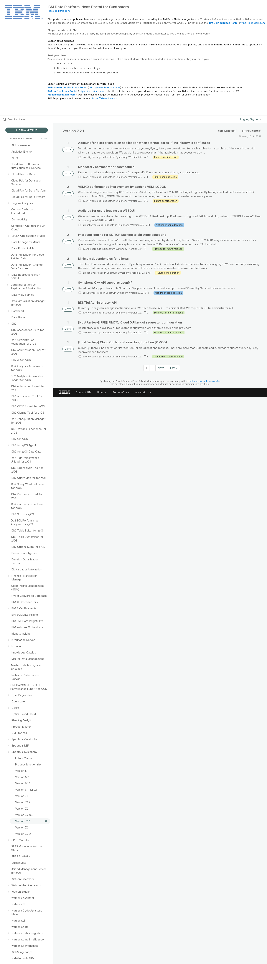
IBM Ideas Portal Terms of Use (203, 381)
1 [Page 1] (146, 367)
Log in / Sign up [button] (250, 119)
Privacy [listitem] (102, 392)
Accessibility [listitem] (143, 392)
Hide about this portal (59, 10)
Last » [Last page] (174, 367)
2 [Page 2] (152, 367)
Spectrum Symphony (115, 157)
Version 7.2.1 (136, 157)
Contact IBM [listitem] (83, 392)
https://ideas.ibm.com (252, 22)
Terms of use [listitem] (121, 392)
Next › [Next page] (162, 367)
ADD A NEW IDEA (26, 130)
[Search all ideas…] (31, 119)
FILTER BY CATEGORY (20, 138)
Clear (44, 138)
